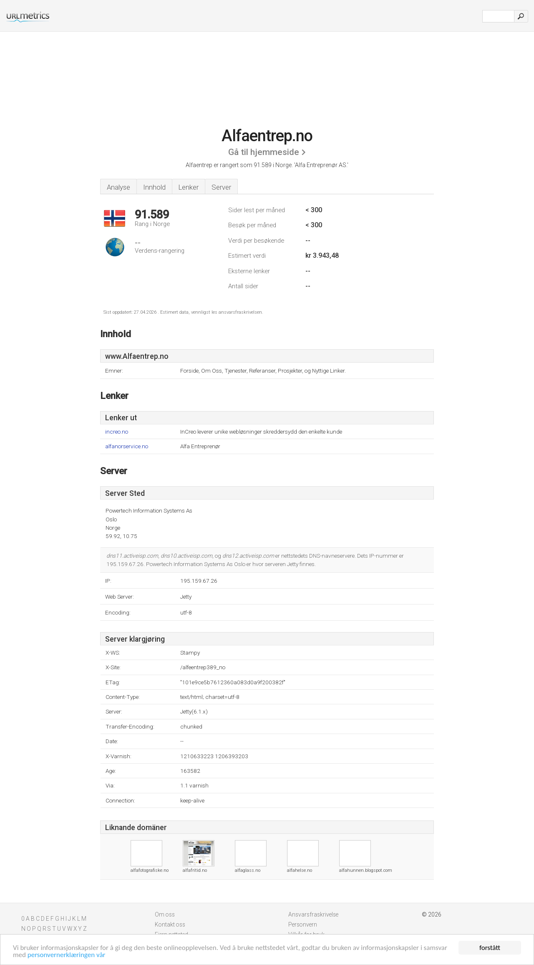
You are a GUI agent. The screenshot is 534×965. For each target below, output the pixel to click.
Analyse (118, 187)
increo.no (116, 432)
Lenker (189, 187)
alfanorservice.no (126, 446)
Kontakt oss (170, 924)
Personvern (302, 924)
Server (221, 187)
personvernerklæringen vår (67, 954)
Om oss (165, 914)
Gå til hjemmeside (263, 152)
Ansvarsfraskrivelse (313, 914)
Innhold (154, 187)
